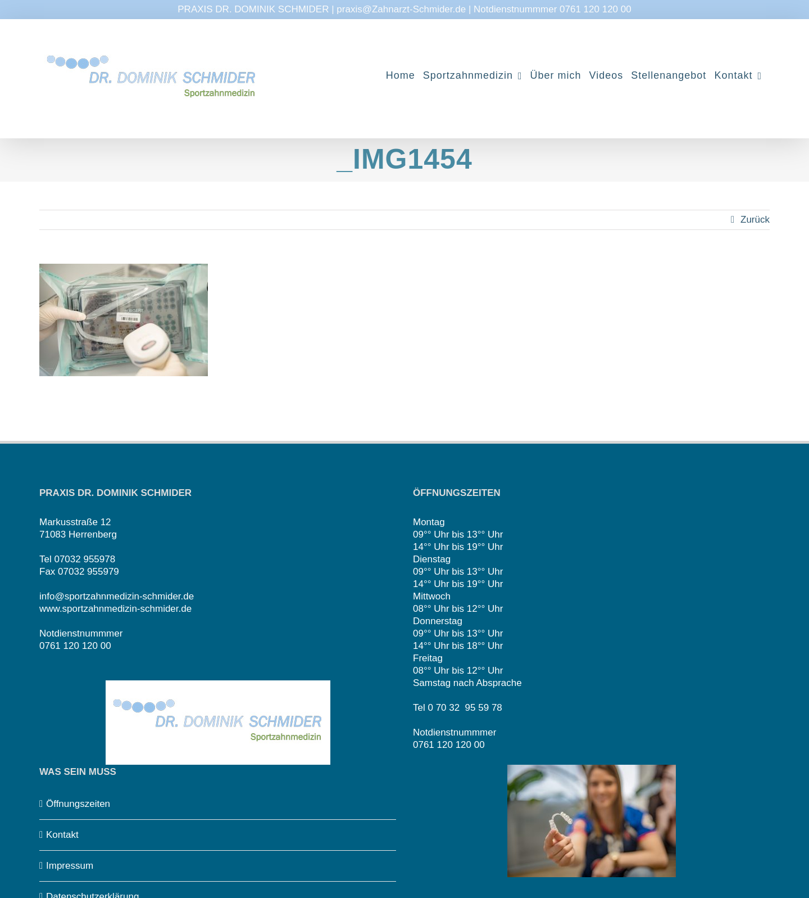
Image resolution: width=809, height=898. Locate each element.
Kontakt (62, 834)
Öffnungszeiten (78, 803)
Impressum (69, 865)
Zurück (755, 219)
